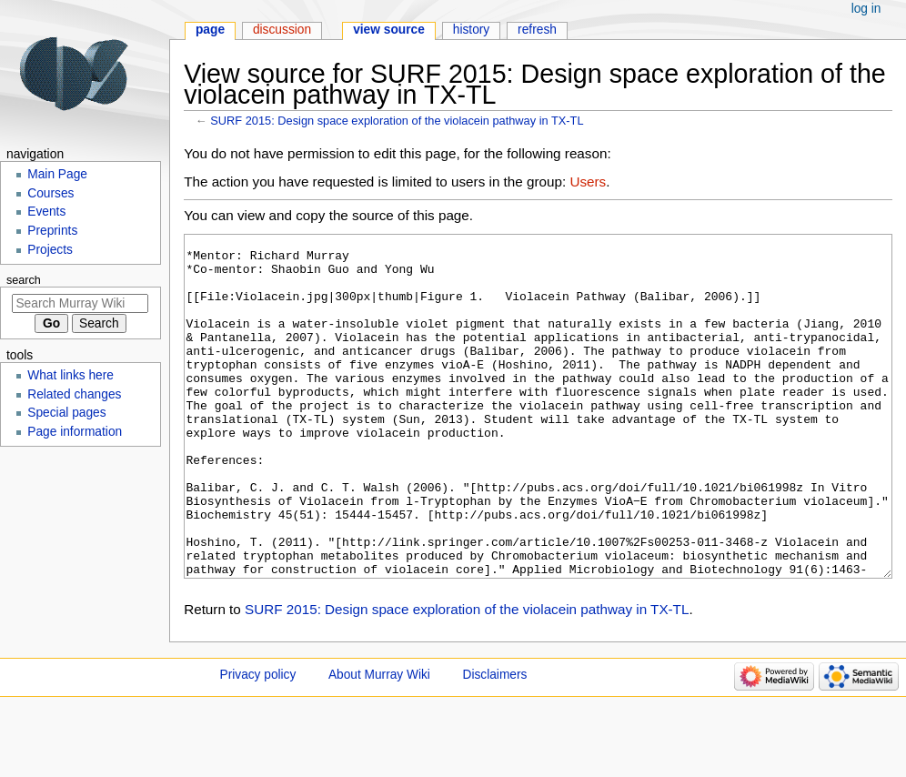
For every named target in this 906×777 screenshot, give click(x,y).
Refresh (537, 29)
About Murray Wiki (379, 743)
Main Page (57, 174)
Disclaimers (495, 743)
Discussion (282, 29)
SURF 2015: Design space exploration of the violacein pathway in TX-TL (396, 120)
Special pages (66, 412)
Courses (50, 193)
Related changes (74, 394)
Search (23, 280)
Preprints (52, 230)
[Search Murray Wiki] (80, 303)
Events (46, 211)
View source (389, 29)
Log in (866, 8)
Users (587, 181)
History (471, 29)
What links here (70, 375)
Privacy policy (258, 743)
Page (210, 29)
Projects (50, 250)
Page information (74, 432)
